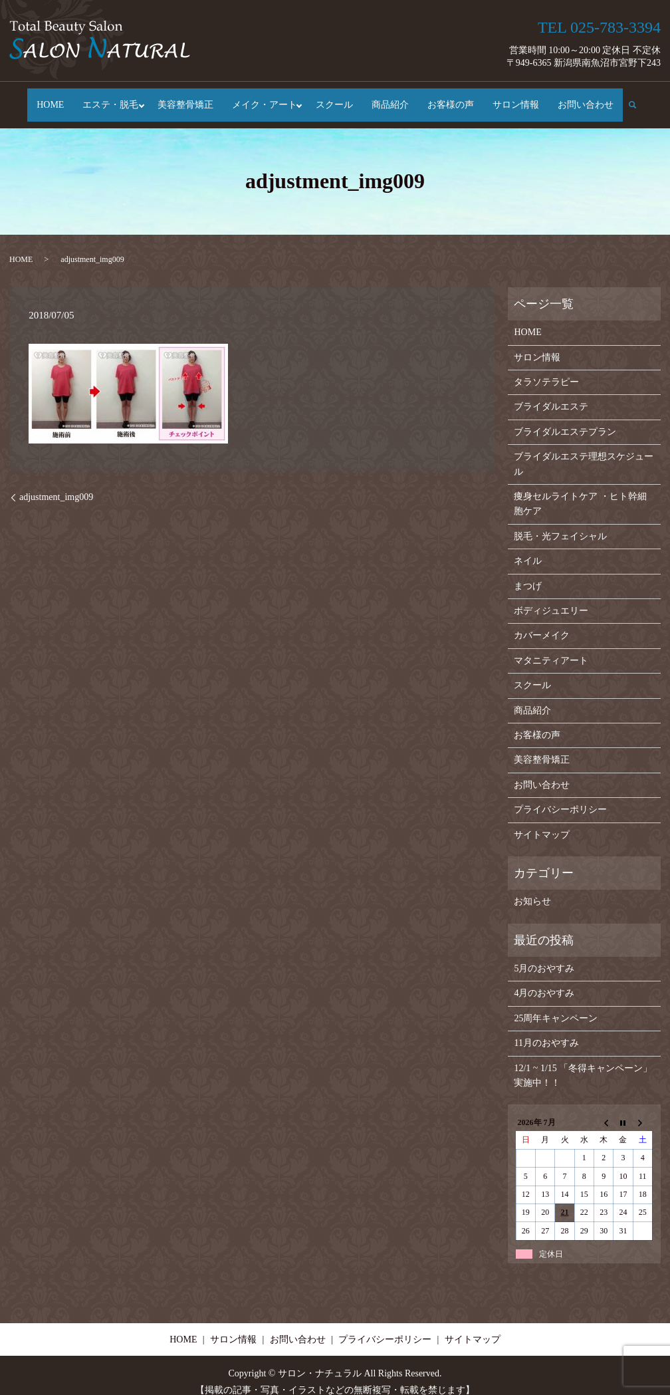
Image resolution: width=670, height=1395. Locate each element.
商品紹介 (393, 99)
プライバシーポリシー (560, 797)
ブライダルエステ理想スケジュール (583, 451)
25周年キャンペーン (556, 1005)
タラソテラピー (546, 369)
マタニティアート (551, 647)
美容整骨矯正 (185, 99)
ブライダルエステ (551, 394)
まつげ (528, 573)
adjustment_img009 (56, 484)
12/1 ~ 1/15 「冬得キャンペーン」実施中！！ (583, 1062)
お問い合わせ (589, 99)
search (641, 98)
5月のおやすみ (544, 955)
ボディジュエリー (551, 597)
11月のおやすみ (546, 1030)
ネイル (528, 548)
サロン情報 (519, 99)
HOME (46, 99)
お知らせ (532, 889)
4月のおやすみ (544, 980)
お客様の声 (454, 99)
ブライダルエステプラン (565, 419)
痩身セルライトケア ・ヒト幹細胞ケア (580, 490)
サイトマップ (542, 821)
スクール (337, 99)
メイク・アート (264, 99)
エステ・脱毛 (107, 99)
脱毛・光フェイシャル (560, 523)
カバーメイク (542, 623)
